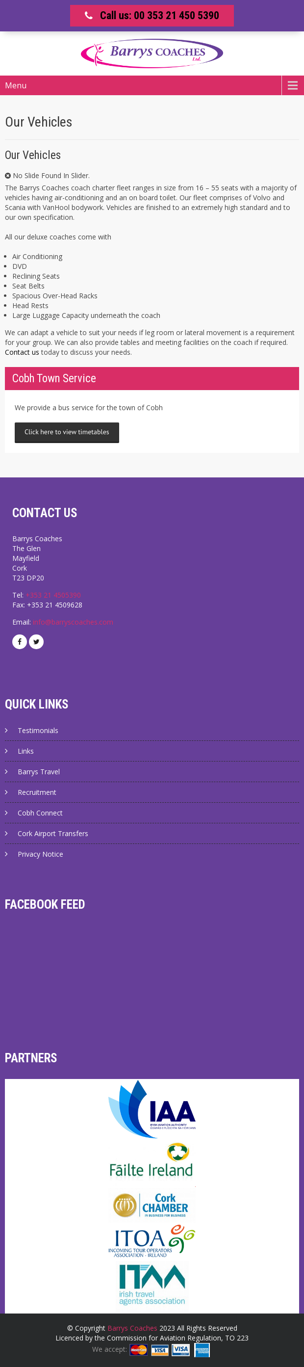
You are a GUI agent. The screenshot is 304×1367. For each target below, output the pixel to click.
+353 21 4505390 (53, 595)
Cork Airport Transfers (53, 833)
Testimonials (38, 730)
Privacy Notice (40, 854)
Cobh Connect (40, 812)
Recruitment (37, 792)
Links (26, 751)
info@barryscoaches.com (73, 622)
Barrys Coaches (132, 1328)
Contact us (22, 352)
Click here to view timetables (67, 431)
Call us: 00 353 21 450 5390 (159, 15)
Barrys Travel (39, 771)
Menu (15, 85)
